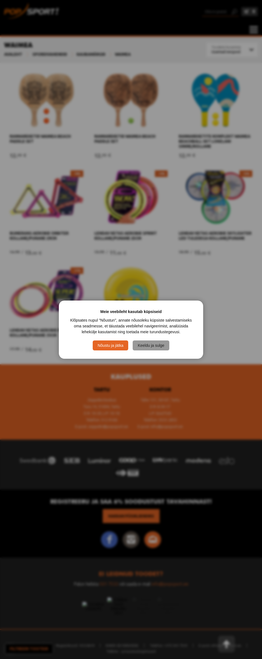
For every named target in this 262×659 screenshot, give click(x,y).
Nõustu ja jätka (111, 345)
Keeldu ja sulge (151, 345)
